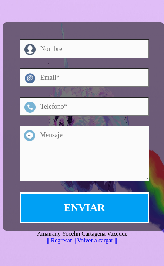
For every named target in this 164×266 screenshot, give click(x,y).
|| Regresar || (61, 240)
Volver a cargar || (97, 240)
